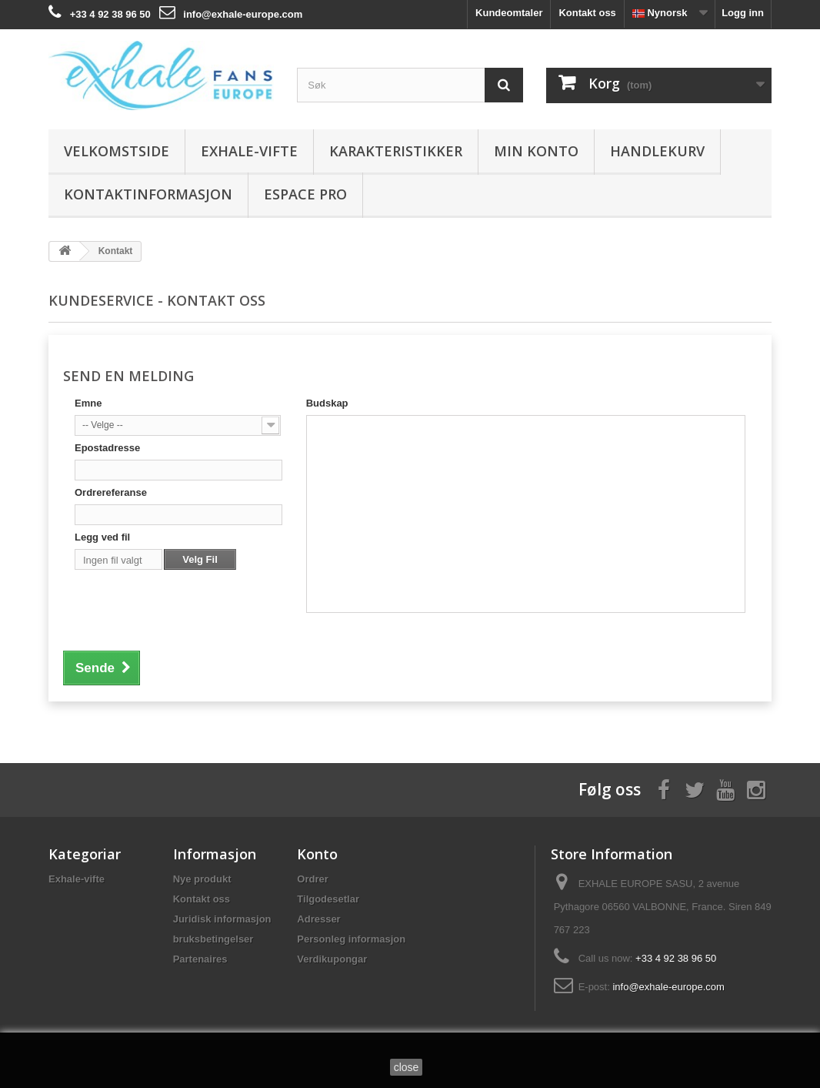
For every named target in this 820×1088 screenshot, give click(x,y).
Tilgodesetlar (328, 899)
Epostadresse (107, 448)
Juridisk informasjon (222, 919)
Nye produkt (202, 879)
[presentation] (191, 605)
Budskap (327, 403)
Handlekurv (657, 151)
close (406, 1067)
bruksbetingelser (213, 939)
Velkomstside (116, 151)
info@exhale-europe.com (242, 14)
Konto (317, 854)
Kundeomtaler (508, 12)
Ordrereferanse (111, 492)
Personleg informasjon (351, 939)
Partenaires (200, 959)
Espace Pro (305, 194)
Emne (88, 403)
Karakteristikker (395, 151)
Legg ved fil (102, 537)
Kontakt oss (586, 12)
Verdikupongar (332, 959)
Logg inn (743, 12)
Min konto (536, 151)
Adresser (318, 919)
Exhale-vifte (249, 151)
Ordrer (312, 879)
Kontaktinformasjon (148, 194)
